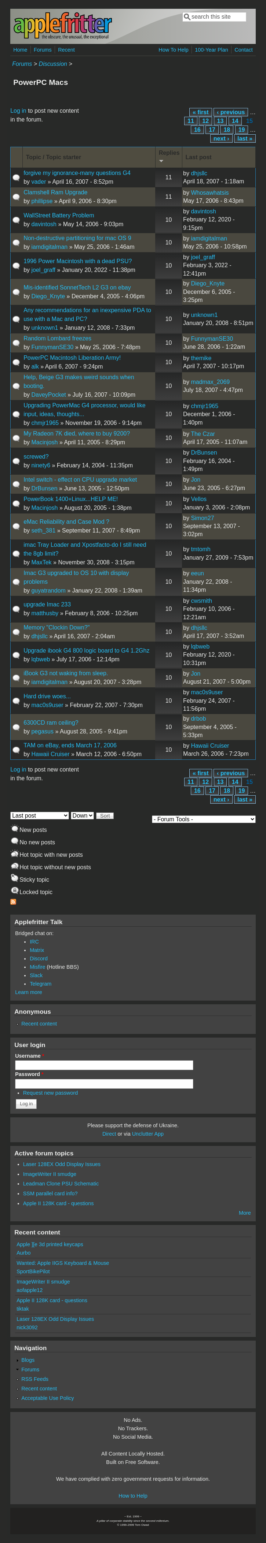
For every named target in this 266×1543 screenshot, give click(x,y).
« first (201, 112)
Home (20, 50)
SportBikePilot (33, 1271)
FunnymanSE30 (52, 347)
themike (201, 358)
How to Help (133, 1496)
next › (221, 138)
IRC (34, 942)
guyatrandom (48, 590)
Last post (199, 157)
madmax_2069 (210, 382)
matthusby (44, 613)
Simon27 (202, 518)
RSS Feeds (34, 1379)
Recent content (39, 1024)
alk (35, 366)
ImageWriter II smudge (49, 1174)
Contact (243, 50)
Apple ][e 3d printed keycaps (50, 1244)
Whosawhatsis (210, 193)
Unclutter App (148, 1134)
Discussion (53, 64)
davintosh (44, 224)
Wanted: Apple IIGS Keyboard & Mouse (63, 1263)
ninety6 (40, 465)
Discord (39, 958)
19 (241, 130)
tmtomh (200, 549)
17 (212, 130)
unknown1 (44, 328)
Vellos (199, 499)
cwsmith (201, 601)
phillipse (41, 201)
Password (29, 1074)
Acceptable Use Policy (47, 1398)
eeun (197, 573)
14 (235, 121)
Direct (109, 1134)
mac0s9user (47, 705)
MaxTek (41, 562)
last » (244, 138)
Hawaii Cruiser (50, 754)
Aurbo (23, 1253)
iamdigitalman (49, 247)
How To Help (173, 50)
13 (220, 121)
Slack (36, 975)
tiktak (23, 1309)
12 (205, 121)
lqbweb (40, 659)
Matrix (37, 950)
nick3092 (27, 1327)
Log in (18, 111)
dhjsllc (199, 173)
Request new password (50, 1093)
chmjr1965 (45, 423)
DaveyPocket (48, 395)
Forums (43, 50)
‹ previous (231, 112)
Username (29, 1056)
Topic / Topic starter (53, 157)
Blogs (27, 1360)
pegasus (42, 731)
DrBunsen (204, 452)
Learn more (28, 992)
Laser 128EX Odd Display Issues (62, 1164)
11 (190, 121)
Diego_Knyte (48, 296)
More (245, 1213)
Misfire (37, 967)
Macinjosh (44, 442)
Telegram (40, 984)
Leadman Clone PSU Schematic (61, 1184)
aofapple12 (30, 1290)
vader (38, 182)
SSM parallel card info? (50, 1193)
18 (226, 130)
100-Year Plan (211, 50)
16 (197, 130)
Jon (195, 480)
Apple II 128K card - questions (58, 1203)
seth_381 (43, 530)
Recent (66, 50)
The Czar (203, 434)
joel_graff (43, 270)
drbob (198, 719)
